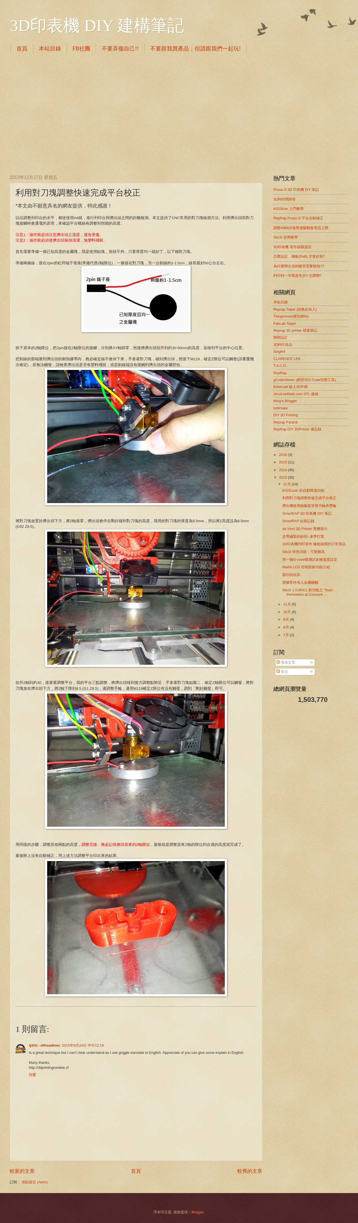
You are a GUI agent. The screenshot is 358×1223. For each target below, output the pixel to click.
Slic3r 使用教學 (285, 237)
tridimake (280, 408)
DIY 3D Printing (285, 415)
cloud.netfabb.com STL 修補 (295, 394)
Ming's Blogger (285, 401)
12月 (287, 484)
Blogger (197, 1212)
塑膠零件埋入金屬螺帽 (300, 582)
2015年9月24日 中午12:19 (83, 1045)
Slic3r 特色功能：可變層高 (303, 552)
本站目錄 (50, 48)
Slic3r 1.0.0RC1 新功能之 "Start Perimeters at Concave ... (307, 592)
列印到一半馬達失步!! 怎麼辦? (297, 275)
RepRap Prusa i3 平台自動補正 (298, 218)
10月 (287, 612)
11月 (287, 604)
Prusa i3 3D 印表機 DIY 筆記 (296, 189)
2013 (283, 477)
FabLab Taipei (284, 323)
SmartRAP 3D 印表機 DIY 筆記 (307, 513)
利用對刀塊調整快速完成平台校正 (309, 498)
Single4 (279, 351)
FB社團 (81, 48)
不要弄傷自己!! (120, 48)
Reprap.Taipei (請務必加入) (295, 309)
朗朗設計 (280, 337)
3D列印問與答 (284, 199)
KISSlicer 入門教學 (288, 209)
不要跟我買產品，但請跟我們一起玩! (195, 48)
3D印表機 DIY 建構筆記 (97, 25)
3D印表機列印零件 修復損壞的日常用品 (314, 544)
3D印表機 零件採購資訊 (292, 247)
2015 (283, 462)
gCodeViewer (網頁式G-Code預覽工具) (304, 380)
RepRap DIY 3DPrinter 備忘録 (297, 429)
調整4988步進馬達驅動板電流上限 (300, 228)
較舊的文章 (249, 1171)
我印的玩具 (291, 575)
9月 (286, 619)
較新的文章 (22, 1171)
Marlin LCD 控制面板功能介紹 (306, 567)
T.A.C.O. (280, 366)
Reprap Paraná (285, 422)
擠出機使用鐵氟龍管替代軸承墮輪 (309, 506)
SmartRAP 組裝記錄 (298, 521)
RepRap (279, 373)
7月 (286, 635)
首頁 (21, 48)
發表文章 (285, 662)
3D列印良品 (282, 344)
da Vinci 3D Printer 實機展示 (304, 529)
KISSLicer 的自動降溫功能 (303, 490)
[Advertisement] (52, 113)
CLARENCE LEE (287, 359)
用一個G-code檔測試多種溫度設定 (309, 559)
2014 (283, 470)
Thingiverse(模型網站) (291, 316)
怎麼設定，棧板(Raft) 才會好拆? (299, 256)
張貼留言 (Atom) (35, 1182)
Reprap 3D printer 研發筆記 (295, 330)
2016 (283, 455)
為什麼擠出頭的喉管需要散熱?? (298, 266)
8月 (286, 627)
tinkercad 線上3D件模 (290, 387)
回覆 (32, 1075)
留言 (282, 671)
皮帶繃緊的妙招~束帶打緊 (303, 536)
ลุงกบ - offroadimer (44, 1045)
